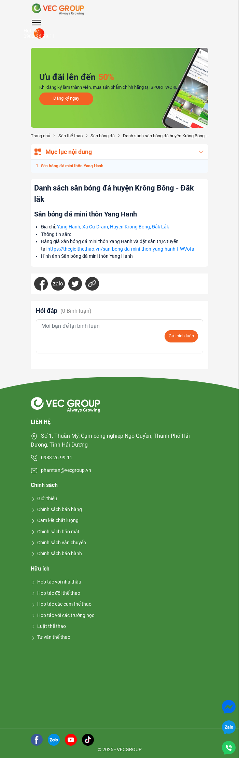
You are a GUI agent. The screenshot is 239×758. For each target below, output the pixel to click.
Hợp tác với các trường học (62, 615)
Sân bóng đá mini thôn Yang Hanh (72, 166)
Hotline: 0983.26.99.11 (39, 33)
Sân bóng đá (102, 135)
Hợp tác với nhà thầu (56, 582)
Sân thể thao (70, 135)
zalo (58, 283)
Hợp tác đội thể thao (55, 593)
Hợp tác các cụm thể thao (61, 604)
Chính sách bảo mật (55, 531)
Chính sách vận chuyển (58, 542)
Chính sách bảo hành (56, 553)
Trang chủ (40, 135)
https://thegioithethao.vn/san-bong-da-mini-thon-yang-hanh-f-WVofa (120, 249)
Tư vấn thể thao (50, 637)
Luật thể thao (48, 626)
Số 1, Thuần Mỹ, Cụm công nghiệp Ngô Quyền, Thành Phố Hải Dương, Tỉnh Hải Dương (110, 440)
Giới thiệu (44, 498)
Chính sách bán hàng (56, 509)
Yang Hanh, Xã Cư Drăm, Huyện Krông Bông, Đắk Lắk (113, 227)
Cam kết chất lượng (55, 520)
